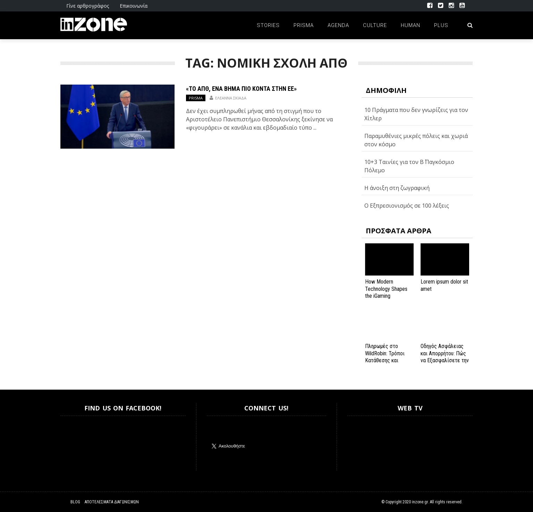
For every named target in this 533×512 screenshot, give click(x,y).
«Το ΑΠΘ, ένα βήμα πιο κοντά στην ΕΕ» (241, 88)
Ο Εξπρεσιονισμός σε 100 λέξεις (406, 205)
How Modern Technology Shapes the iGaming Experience (386, 292)
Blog (75, 502)
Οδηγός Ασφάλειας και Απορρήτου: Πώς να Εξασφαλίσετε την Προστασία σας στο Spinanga (445, 360)
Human (410, 25)
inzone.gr (420, 502)
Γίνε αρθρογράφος (87, 5)
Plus (441, 25)
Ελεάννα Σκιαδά (230, 98)
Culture (375, 25)
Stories (268, 25)
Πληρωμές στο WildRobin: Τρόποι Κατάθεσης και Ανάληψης (385, 357)
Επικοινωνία (133, 5)
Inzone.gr (77, 443)
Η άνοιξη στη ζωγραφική (397, 188)
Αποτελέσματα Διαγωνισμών (112, 502)
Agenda (338, 25)
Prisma (304, 25)
